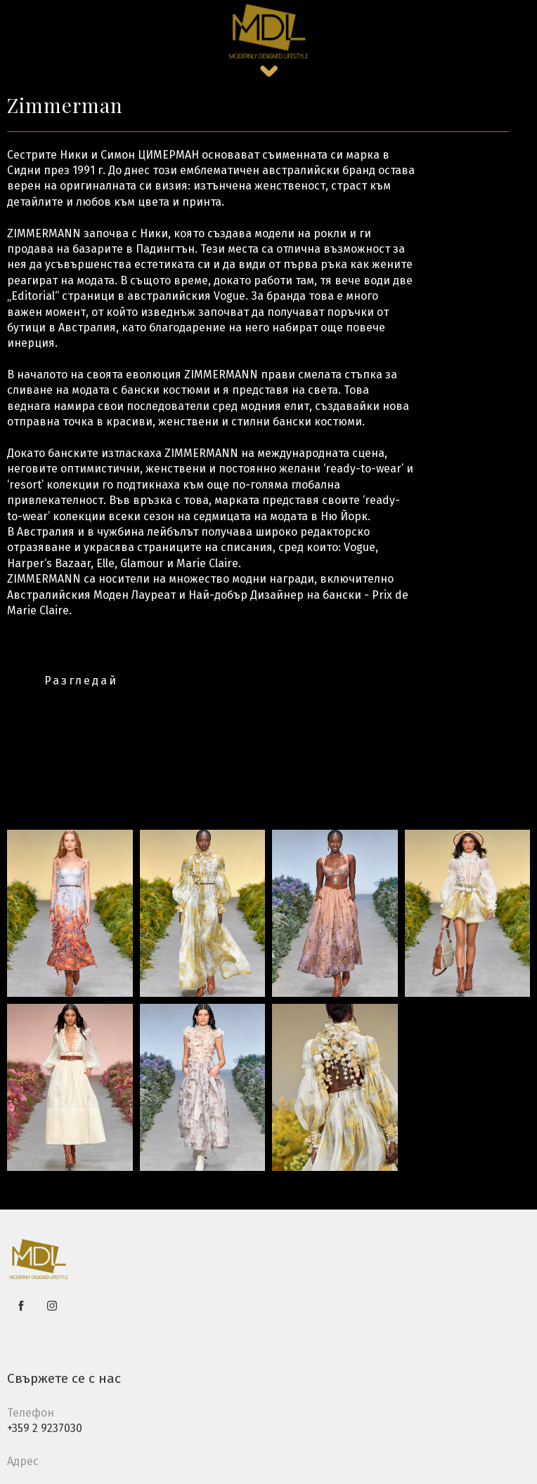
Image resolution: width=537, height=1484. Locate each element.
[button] (269, 71)
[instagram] (52, 1306)
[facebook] (21, 1306)
